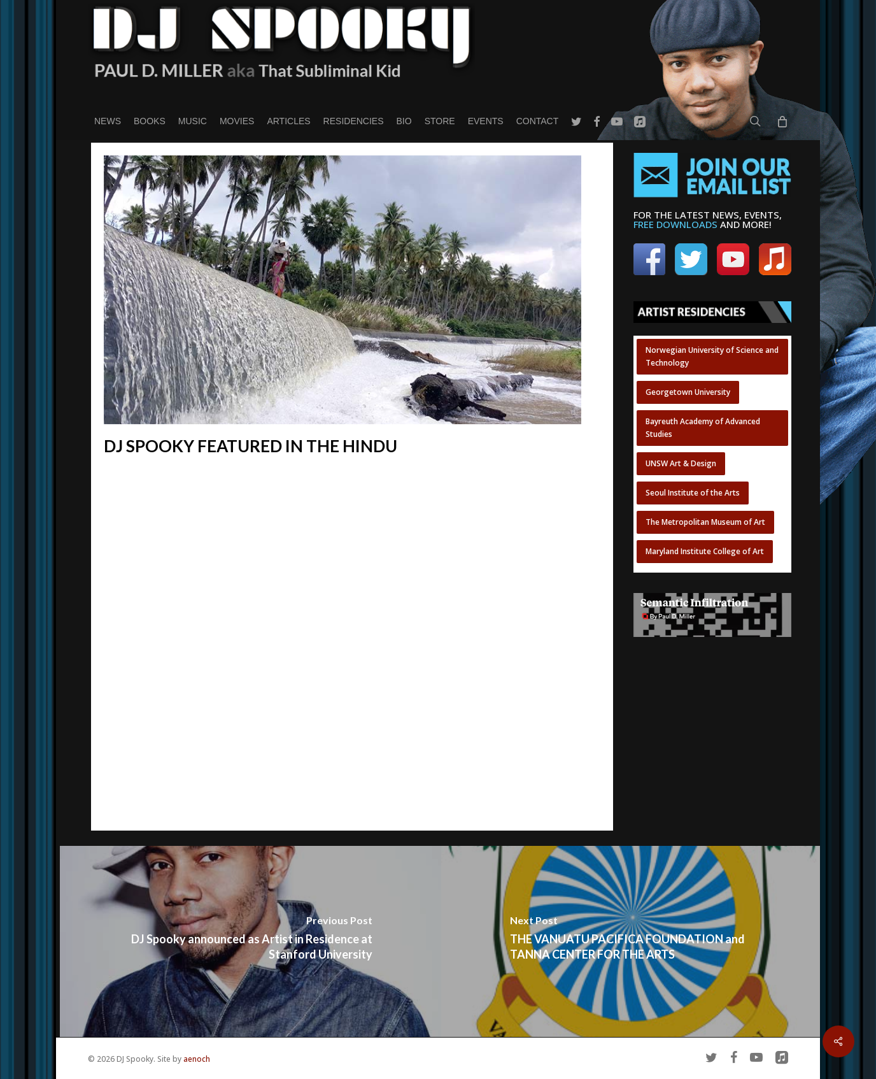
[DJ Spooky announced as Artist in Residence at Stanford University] (250, 941)
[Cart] (781, 121)
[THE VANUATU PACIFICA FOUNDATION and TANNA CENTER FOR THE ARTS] (632, 941)
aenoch (196, 1059)
